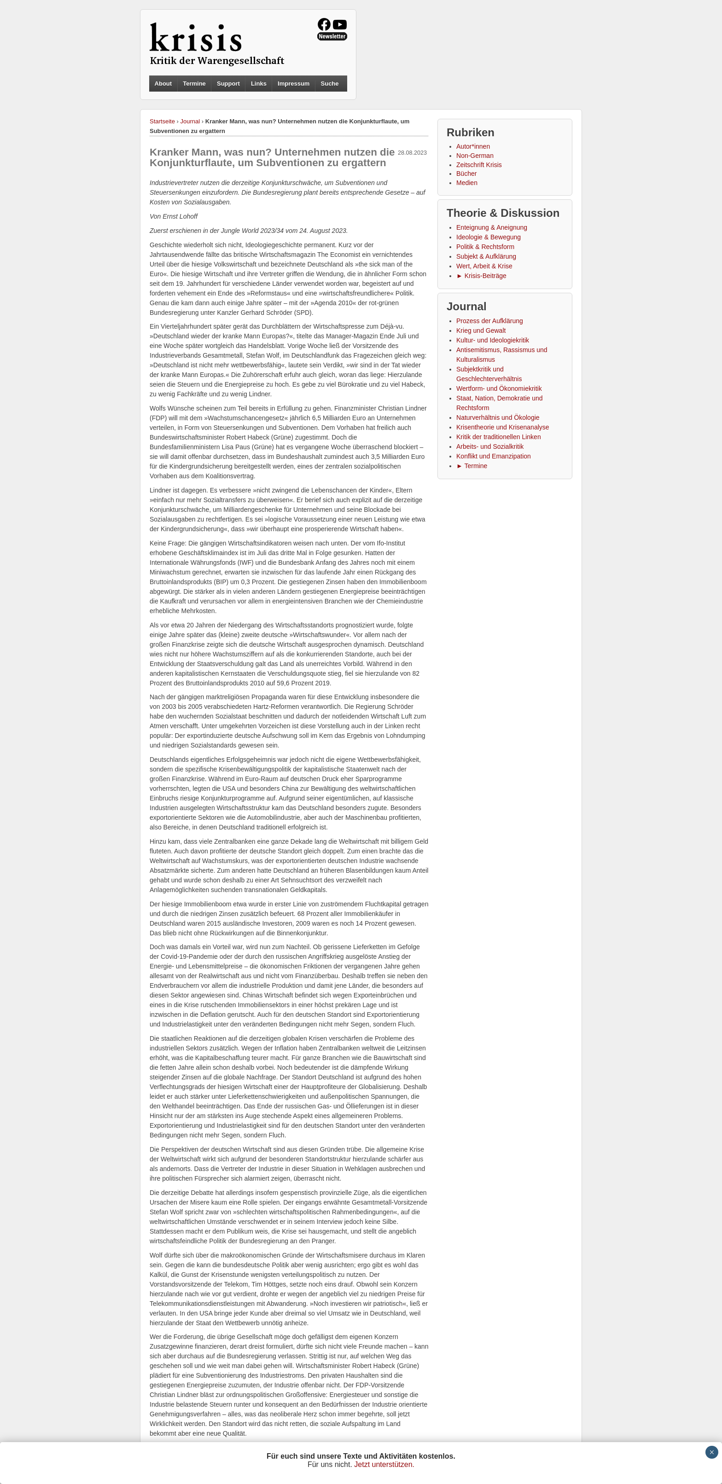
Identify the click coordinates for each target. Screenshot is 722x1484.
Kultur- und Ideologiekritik (492, 340)
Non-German (475, 155)
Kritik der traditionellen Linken (498, 437)
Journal (190, 121)
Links (259, 83)
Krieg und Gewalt (481, 330)
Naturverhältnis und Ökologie (498, 417)
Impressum (293, 83)
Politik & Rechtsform (485, 246)
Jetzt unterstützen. (384, 1464)
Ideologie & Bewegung (488, 237)
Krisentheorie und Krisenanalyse (502, 427)
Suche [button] (330, 84)
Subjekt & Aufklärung (486, 256)
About (163, 83)
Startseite (162, 121)
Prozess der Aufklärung (489, 321)
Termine (194, 83)
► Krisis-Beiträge (481, 275)
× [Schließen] (711, 1452)
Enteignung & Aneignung (491, 227)
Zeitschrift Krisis (479, 164)
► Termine (471, 466)
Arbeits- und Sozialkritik (490, 446)
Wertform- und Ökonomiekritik (499, 388)
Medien (466, 182)
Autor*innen (473, 146)
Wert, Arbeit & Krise (484, 266)
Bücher (466, 173)
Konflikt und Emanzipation (493, 456)
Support (228, 83)
